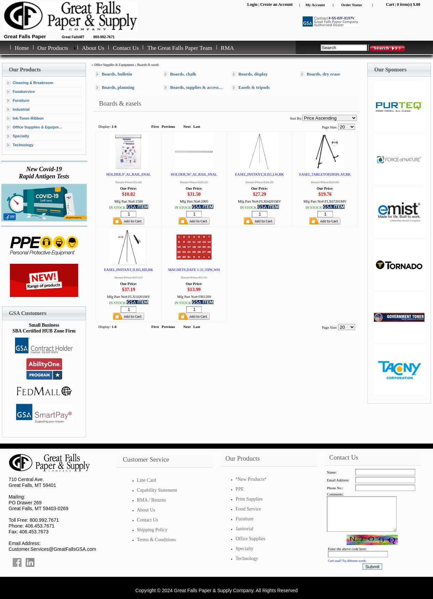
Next (187, 126)
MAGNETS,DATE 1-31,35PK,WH (194, 270)
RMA (227, 48)
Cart (390, 4)
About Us (93, 48)
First (155, 126)
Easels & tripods (251, 88)
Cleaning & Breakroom (29, 83)
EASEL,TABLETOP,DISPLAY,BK (325, 174)
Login (252, 4)
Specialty (17, 136)
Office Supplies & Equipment (35, 127)
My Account (315, 5)
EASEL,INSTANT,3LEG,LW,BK (259, 174)
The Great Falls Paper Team (179, 48)
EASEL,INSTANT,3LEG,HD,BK (128, 270)
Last (196, 126)
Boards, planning (114, 88)
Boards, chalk (179, 74)
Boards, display (250, 74)
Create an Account (276, 4)
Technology (19, 145)
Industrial (18, 109)
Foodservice (20, 92)
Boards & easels (148, 65)
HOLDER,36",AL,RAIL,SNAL (194, 174)
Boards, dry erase (320, 74)
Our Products (53, 48)
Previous (168, 126)
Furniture (17, 101)
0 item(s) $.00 (408, 4)
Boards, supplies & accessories (194, 88)
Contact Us (126, 48)
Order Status (351, 5)
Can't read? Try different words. (347, 560)
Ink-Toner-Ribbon (25, 118)
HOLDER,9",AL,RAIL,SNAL (128, 174)
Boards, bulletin (113, 74)
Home (22, 48)
